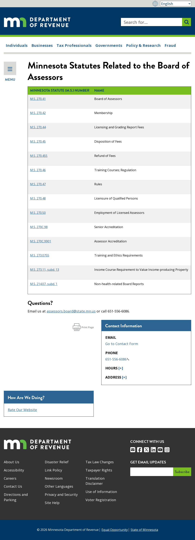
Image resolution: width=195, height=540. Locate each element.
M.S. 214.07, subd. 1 (43, 284)
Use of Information (101, 491)
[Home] (37, 22)
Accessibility (14, 470)
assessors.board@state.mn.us (71, 311)
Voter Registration (101, 500)
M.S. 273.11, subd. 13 (44, 270)
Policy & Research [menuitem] (143, 45)
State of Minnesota (144, 530)
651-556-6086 (117, 359)
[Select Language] (175, 3)
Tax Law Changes (100, 462)
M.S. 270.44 (38, 127)
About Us (11, 462)
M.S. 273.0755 (39, 255)
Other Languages (59, 486)
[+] (120, 368)
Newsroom (54, 478)
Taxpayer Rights (99, 470)
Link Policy (53, 470)
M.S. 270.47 (38, 184)
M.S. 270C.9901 (40, 241)
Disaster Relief (57, 462)
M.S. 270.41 (38, 99)
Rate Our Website (22, 409)
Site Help (52, 502)
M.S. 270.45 (38, 141)
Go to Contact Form (121, 343)
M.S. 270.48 (38, 198)
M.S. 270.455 (38, 156)
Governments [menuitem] (108, 45)
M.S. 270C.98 (39, 227)
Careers (10, 478)
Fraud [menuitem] (170, 45)
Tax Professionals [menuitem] (74, 45)
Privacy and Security (61, 494)
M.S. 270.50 (38, 213)
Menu (10, 74)
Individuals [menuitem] (17, 45)
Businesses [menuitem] (42, 45)
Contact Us (13, 486)
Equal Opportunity (114, 530)
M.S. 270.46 (38, 170)
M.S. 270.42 (38, 113)
